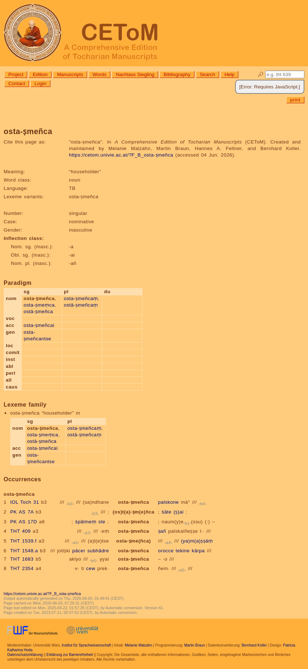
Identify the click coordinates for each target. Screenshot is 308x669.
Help (229, 74)
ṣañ (162, 531)
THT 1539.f (23, 541)
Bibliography (177, 74)
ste (101, 521)
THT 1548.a (24, 550)
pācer (78, 550)
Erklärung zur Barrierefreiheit (69, 655)
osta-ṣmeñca (133, 502)
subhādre (98, 550)
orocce (166, 550)
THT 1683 (22, 559)
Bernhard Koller (254, 645)
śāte (167, 512)
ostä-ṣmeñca (38, 311)
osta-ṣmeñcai (39, 325)
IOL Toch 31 (24, 502)
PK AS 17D (23, 521)
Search (207, 74)
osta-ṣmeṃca (39, 305)
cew (90, 568)
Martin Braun (194, 645)
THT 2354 (22, 568)
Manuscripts (70, 74)
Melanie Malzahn (138, 645)
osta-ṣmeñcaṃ (81, 298)
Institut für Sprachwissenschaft (86, 645)
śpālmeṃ (85, 521)
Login (40, 83)
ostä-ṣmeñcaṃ (81, 305)
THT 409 (20, 531)
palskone (168, 502)
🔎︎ (261, 74)
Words (99, 74)
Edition (40, 74)
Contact (16, 83)
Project (15, 74)
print (295, 100)
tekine (183, 550)
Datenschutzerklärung (24, 655)
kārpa (198, 550)
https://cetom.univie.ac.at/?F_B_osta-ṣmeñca (121, 155)
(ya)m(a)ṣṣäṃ (197, 541)
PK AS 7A (22, 512)
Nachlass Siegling (135, 74)
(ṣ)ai (178, 512)
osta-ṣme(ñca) (133, 541)
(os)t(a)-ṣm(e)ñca (133, 512)
